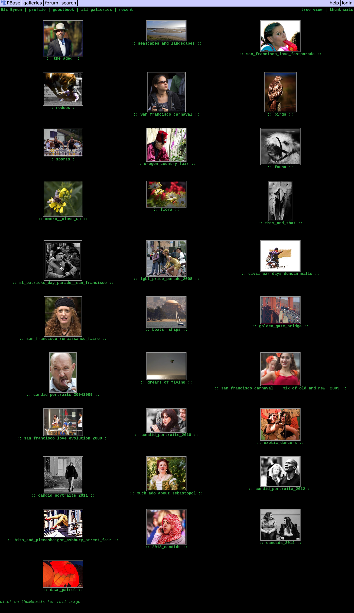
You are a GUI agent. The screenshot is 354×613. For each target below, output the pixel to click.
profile (37, 10)
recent (126, 10)
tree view (311, 10)
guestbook (63, 10)
